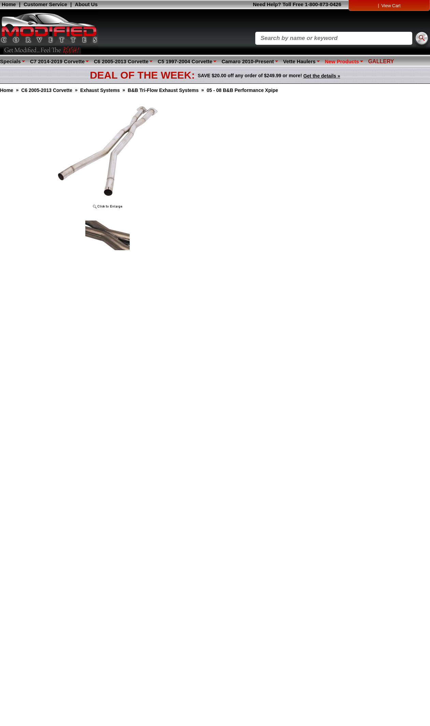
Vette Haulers (299, 61)
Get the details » (321, 76)
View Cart (390, 5)
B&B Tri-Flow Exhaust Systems (163, 90)
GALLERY (381, 61)
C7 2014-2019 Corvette (57, 61)
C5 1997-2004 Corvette (185, 61)
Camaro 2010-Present (247, 61)
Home (9, 4)
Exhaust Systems (100, 90)
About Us (86, 4)
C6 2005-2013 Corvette (121, 61)
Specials (10, 61)
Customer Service (45, 4)
